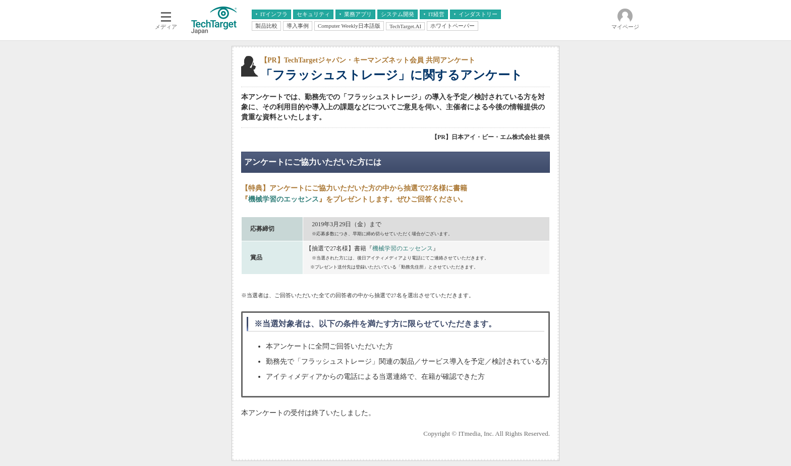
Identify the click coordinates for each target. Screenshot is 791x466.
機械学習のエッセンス (283, 199)
